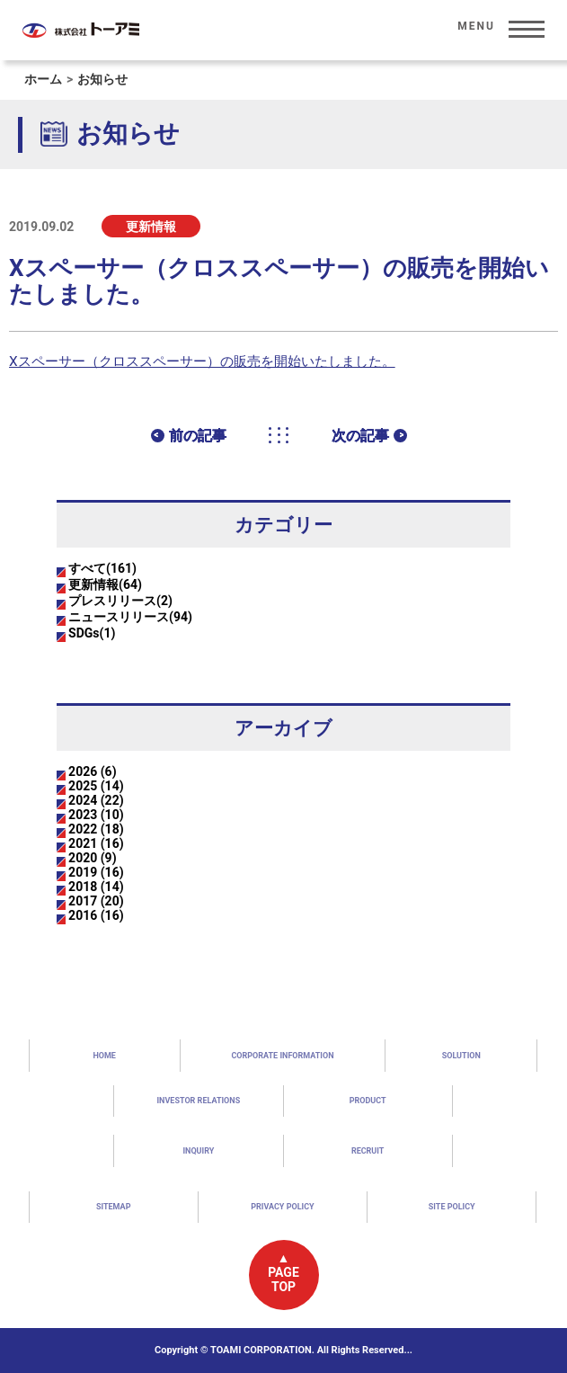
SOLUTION (461, 1055)
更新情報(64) (105, 584)
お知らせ (102, 79)
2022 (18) (95, 829)
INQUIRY (198, 1150)
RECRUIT (368, 1150)
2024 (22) (95, 800)
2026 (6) (92, 771)
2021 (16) (95, 843)
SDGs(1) (91, 633)
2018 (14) (95, 886)
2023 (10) (95, 814)
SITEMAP (113, 1206)
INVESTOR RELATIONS (198, 1100)
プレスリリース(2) (120, 600)
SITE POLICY (452, 1206)
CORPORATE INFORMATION (282, 1055)
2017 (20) (95, 901)
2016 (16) (95, 915)
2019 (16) (95, 872)
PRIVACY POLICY (282, 1206)
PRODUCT (368, 1100)
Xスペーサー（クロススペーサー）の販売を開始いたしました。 (202, 361)
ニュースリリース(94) (130, 617)
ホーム (43, 79)
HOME (104, 1055)
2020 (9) (92, 858)
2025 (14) (95, 786)
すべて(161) (102, 568)
